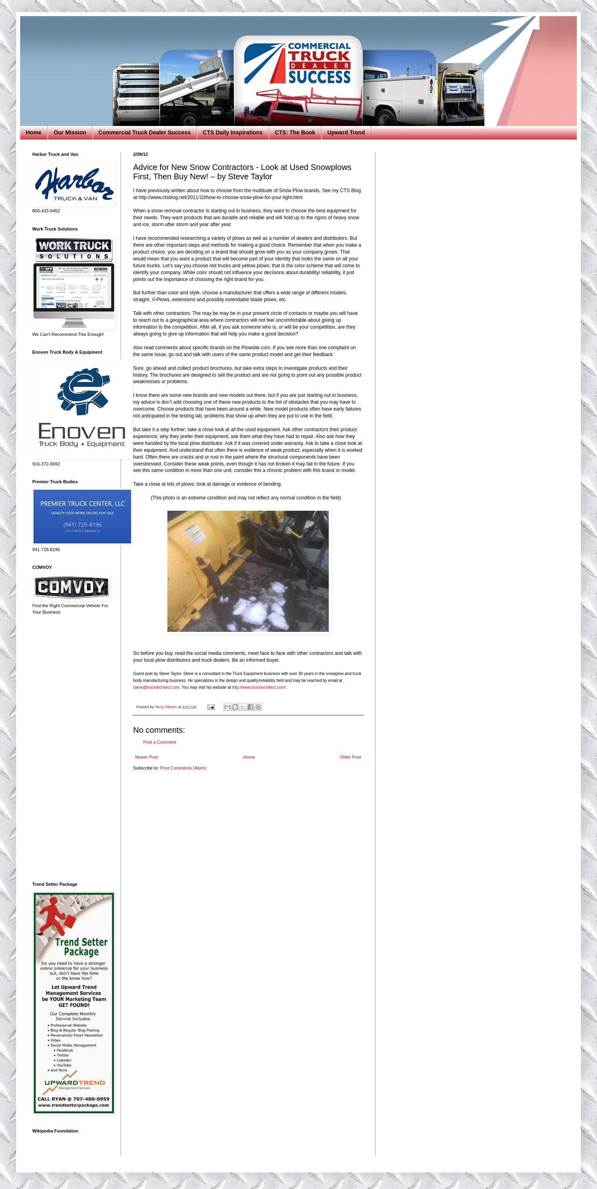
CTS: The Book (295, 132)
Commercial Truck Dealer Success (144, 132)
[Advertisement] (70, 748)
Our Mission (70, 132)
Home (34, 132)
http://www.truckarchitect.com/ (259, 687)
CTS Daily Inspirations (233, 132)
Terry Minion (166, 707)
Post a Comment (159, 742)
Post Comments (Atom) (183, 767)
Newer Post (146, 757)
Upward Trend (346, 132)
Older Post (350, 757)
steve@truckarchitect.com (156, 687)
